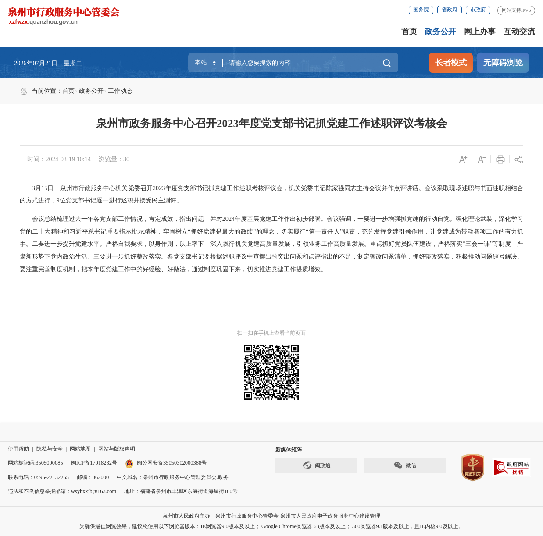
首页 (409, 31)
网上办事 (480, 31)
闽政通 (317, 465)
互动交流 (519, 31)
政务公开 (440, 31)
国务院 (421, 10)
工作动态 (120, 90)
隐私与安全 (49, 449)
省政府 (449, 10)
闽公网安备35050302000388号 (166, 463)
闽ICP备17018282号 (94, 463)
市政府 (478, 10)
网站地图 (80, 449)
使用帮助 (18, 449)
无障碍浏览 (503, 62)
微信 (404, 465)
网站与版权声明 (116, 449)
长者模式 (451, 62)
